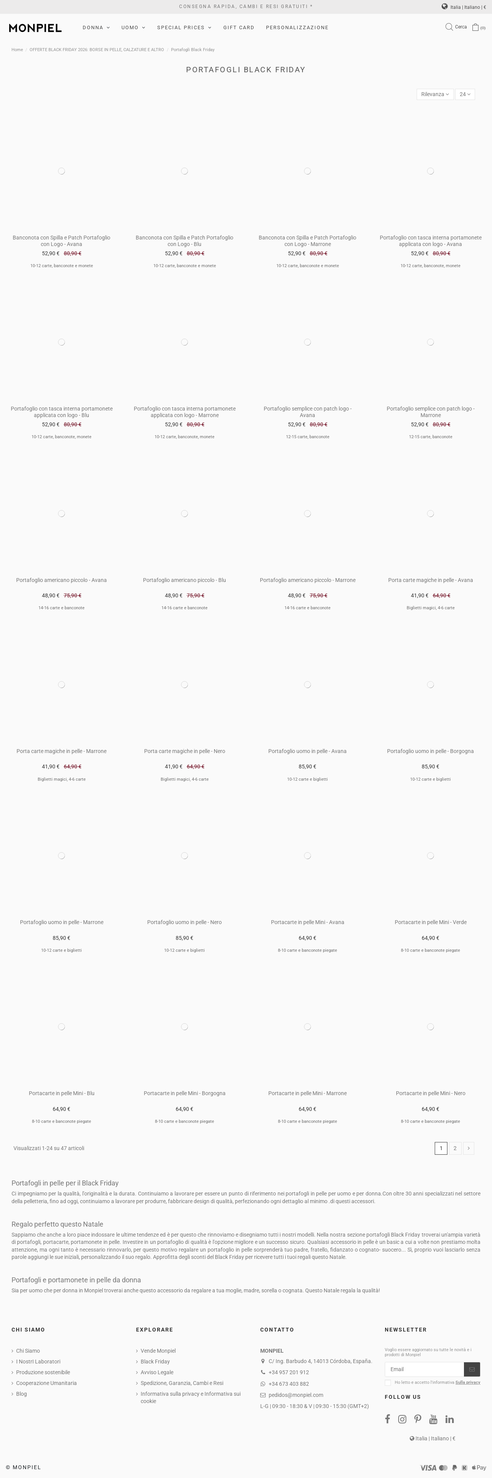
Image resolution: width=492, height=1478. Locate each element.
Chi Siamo (28, 1351)
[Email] (424, 1369)
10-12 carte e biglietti (307, 779)
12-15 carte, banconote (307, 436)
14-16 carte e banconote (61, 607)
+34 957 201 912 (289, 1372)
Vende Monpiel (158, 1351)
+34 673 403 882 (289, 1384)
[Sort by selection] (435, 94)
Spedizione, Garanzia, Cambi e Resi (182, 1383)
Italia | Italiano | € (464, 7)
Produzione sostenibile (43, 1372)
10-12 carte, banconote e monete (61, 265)
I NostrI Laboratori (38, 1361)
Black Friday (155, 1361)
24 (465, 94)
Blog (21, 1394)
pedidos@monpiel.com (296, 1395)
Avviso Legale (157, 1372)
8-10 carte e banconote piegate (307, 950)
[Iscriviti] (472, 1369)
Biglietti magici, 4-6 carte (431, 607)
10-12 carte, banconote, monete (430, 265)
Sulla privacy (467, 1382)
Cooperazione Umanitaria (46, 1383)
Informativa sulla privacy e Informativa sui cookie (191, 1398)
